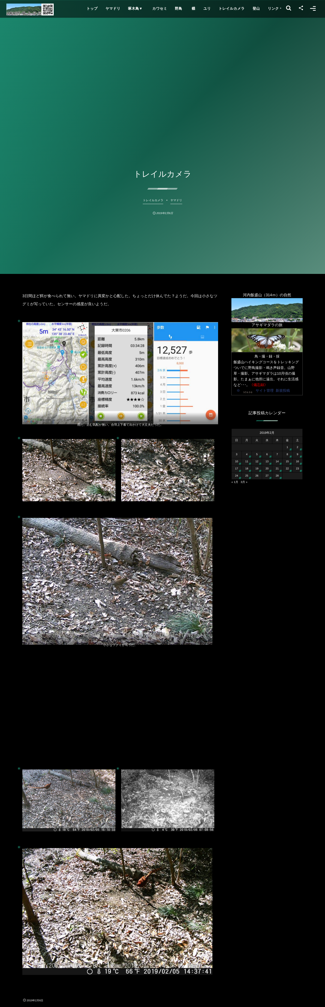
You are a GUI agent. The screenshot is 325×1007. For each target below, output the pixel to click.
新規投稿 (283, 391)
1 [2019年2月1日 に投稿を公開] (287, 447)
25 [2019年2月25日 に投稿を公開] (246, 475)
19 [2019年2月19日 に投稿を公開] (256, 468)
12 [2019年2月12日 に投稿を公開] (256, 461)
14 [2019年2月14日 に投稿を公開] (277, 461)
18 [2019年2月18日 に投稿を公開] (246, 468)
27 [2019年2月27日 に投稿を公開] (267, 475)
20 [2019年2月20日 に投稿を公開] (267, 468)
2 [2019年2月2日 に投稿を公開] (297, 447)
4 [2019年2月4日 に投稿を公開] (246, 454)
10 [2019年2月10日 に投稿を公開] (236, 461)
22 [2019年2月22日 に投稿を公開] (287, 468)
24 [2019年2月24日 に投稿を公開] (236, 475)
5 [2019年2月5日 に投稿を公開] (257, 454)
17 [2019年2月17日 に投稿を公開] (236, 468)
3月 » (244, 482)
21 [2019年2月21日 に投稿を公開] (277, 468)
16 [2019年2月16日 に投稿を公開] (297, 461)
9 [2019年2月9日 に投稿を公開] (297, 454)
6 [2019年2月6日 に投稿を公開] (267, 454)
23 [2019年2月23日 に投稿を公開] (297, 468)
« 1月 (234, 482)
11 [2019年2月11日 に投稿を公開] (246, 461)
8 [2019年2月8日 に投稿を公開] (287, 454)
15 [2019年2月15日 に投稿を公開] (287, 461)
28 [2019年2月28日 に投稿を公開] (277, 475)
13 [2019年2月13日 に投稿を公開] (267, 461)
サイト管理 (265, 391)
